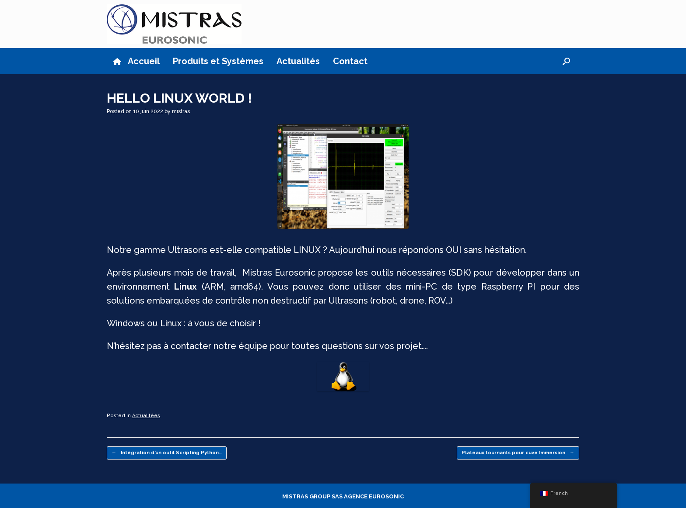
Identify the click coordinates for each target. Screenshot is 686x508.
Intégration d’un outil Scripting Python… (167, 453)
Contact (350, 61)
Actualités (298, 61)
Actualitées (146, 415)
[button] (566, 61)
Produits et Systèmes (218, 61)
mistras (181, 111)
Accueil (136, 61)
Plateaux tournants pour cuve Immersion (518, 453)
